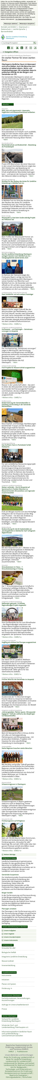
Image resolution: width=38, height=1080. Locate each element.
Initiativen (5, 980)
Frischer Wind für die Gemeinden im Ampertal (18, 679)
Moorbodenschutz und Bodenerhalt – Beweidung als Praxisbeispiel (19, 146)
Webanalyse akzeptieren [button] (27, 23)
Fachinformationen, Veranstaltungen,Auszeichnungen (16, 999)
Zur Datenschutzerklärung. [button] (23, 19)
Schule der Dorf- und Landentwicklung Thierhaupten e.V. (15, 1026)
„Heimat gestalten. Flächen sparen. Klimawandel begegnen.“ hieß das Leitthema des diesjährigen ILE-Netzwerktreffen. (18, 714)
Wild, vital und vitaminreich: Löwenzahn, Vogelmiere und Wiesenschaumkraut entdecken (18, 111)
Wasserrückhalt (8, 961)
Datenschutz (6, 29)
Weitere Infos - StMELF (12, 674)
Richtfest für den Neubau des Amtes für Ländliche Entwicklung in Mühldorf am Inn (19, 182)
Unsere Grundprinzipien (12, 937)
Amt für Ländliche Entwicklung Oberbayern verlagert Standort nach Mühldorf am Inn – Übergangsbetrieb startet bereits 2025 (17, 256)
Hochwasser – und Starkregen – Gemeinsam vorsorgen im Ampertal (17, 330)
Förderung (7, 988)
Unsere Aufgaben (10, 930)
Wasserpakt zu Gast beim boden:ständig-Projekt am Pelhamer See (18, 218)
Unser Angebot (9, 934)
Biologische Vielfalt (9, 952)
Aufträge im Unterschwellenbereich (15, 1005)
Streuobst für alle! (8, 948)
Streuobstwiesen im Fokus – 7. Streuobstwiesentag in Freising (12, 568)
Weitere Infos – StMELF (12, 324)
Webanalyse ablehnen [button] (10, 23)
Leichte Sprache (19, 29)
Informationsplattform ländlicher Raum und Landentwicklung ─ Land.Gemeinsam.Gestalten (17, 1034)
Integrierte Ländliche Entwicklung (14, 957)
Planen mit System (9, 984)
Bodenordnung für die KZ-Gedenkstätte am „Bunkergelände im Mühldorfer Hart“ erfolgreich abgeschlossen (18, 531)
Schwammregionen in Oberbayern (14, 784)
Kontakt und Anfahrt (9, 27)
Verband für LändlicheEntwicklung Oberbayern (11, 1020)
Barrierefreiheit (7, 31)
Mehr (6, 139)
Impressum (23, 27)
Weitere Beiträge (9, 854)
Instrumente (6, 975)
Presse (4, 1009)
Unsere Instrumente (11, 940)
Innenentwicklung (8, 965)
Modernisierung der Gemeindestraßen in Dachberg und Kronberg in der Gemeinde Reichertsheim (16, 404)
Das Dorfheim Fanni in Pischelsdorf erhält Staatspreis (16, 446)
